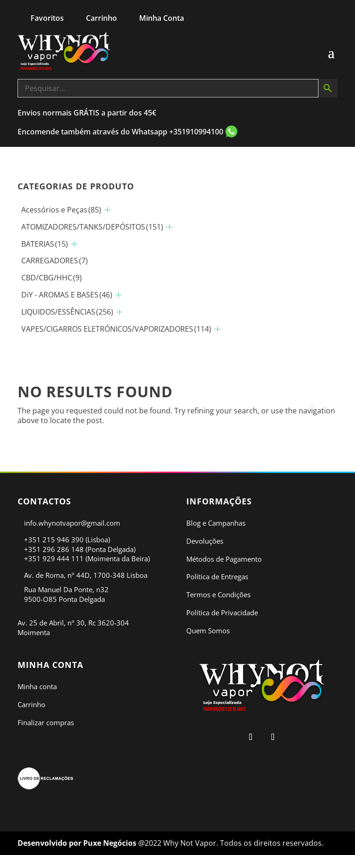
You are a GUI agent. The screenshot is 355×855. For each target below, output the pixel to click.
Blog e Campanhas (215, 523)
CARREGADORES (54, 260)
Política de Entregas (217, 576)
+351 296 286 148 (54, 549)
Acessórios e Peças (61, 210)
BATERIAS (44, 244)
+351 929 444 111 (54, 558)
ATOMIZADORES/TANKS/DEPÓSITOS (92, 227)
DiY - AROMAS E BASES (66, 295)
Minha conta (37, 686)
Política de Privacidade (222, 612)
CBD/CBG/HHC (51, 278)
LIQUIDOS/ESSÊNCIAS (67, 312)
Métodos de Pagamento (224, 559)
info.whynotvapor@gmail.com (72, 523)
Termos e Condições (218, 594)
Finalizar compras (46, 722)
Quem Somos (208, 630)
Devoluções (204, 541)
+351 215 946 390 (54, 539)
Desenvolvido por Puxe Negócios (78, 843)
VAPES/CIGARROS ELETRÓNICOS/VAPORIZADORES (116, 329)
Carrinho (31, 704)
